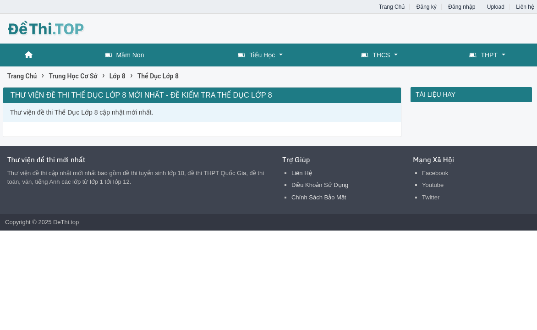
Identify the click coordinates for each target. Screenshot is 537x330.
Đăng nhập (461, 7)
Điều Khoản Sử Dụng (319, 185)
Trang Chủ (392, 7)
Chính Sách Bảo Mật (318, 197)
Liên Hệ (301, 173)
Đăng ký (426, 7)
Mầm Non (124, 55)
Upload (495, 7)
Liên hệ (525, 7)
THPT (483, 55)
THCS (375, 55)
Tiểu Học (256, 55)
